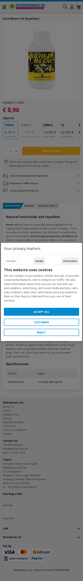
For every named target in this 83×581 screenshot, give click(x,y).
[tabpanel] (41, 285)
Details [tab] (39, 261)
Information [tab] (70, 261)
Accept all (41, 311)
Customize (41, 322)
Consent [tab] (11, 261)
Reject (41, 332)
